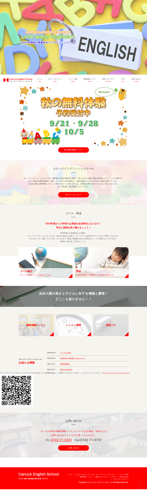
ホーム (39, 80)
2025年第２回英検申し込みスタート (72, 359)
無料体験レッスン (90, 80)
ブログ (123, 80)
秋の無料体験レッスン (73, 150)
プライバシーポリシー (120, 480)
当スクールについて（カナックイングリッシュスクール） (96, 475)
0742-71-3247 (61, 440)
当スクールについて (55, 80)
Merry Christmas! (66, 370)
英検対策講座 (64, 364)
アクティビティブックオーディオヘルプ (116, 373)
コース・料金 (73, 80)
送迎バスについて (108, 80)
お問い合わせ (136, 80)
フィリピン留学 (65, 353)
